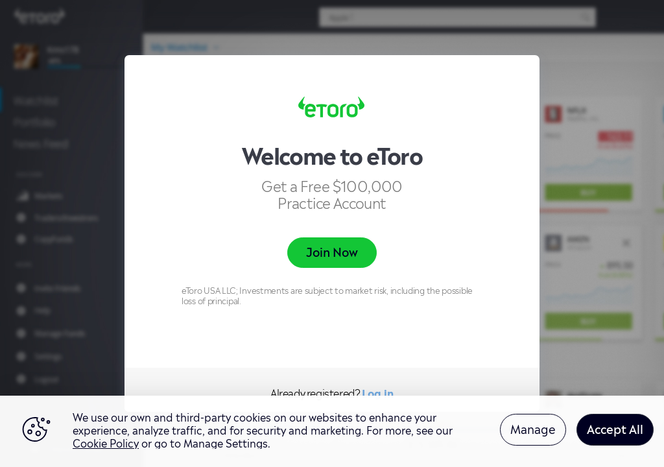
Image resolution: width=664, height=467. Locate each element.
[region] (332, 431)
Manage (533, 428)
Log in (378, 392)
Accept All (615, 428)
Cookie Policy (106, 442)
